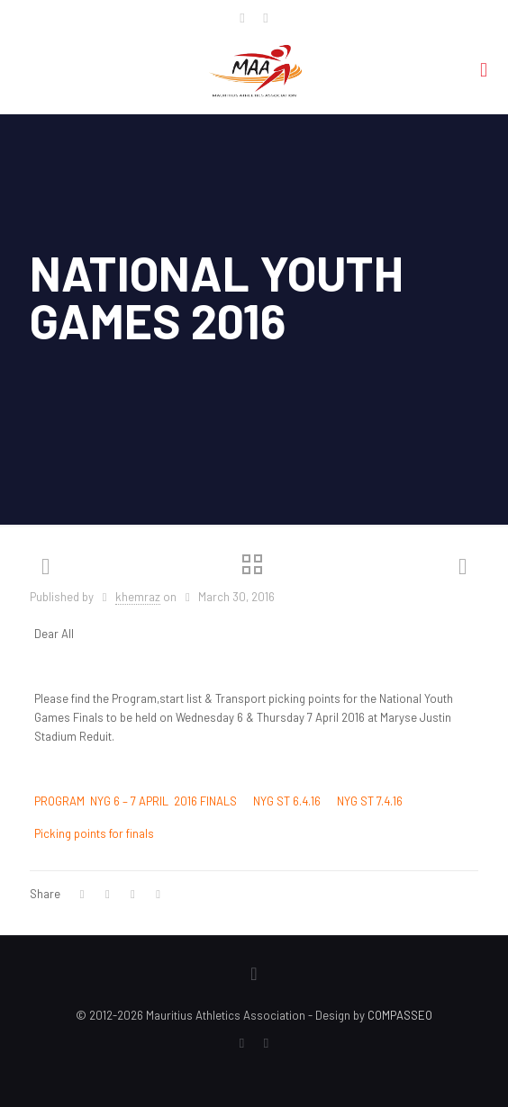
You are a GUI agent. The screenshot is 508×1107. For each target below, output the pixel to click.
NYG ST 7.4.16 (370, 801)
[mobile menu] (483, 68)
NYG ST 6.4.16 (287, 801)
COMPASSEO (399, 1015)
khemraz (137, 597)
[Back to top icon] (254, 973)
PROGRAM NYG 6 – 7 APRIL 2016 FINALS (135, 801)
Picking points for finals (94, 833)
